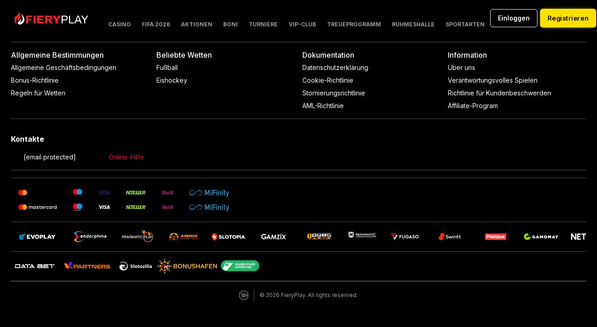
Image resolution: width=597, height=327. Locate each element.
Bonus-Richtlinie (35, 80)
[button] (197, 18)
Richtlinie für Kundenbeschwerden (499, 93)
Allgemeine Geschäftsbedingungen (63, 67)
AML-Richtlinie (323, 105)
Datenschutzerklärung (335, 67)
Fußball (167, 67)
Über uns (461, 67)
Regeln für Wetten (38, 93)
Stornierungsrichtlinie (333, 93)
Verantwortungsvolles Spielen (492, 80)
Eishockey (171, 80)
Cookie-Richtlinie (327, 80)
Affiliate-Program (473, 105)
